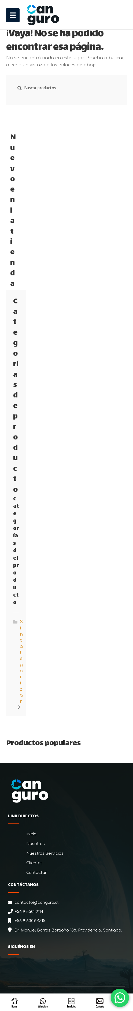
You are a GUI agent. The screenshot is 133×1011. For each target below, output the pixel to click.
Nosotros (35, 844)
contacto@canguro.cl (36, 902)
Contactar (36, 872)
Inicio (31, 834)
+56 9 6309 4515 (29, 921)
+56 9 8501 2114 (28, 911)
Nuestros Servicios (45, 853)
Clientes (34, 863)
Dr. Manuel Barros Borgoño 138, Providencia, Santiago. (68, 930)
